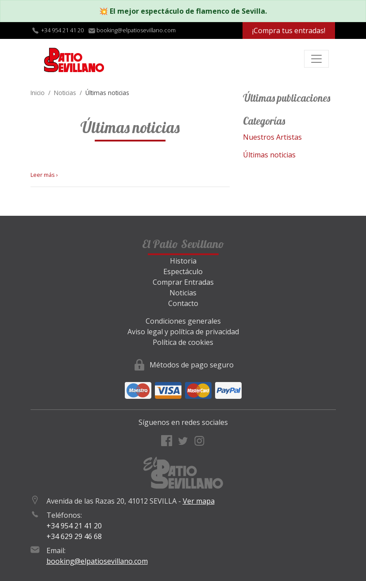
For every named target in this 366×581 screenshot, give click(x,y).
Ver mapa (199, 501)
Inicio (38, 92)
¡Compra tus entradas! (288, 30)
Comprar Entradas (183, 282)
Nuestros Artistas (272, 137)
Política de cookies (183, 342)
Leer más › (44, 175)
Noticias (65, 92)
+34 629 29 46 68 (74, 536)
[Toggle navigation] (316, 59)
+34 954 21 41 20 (62, 30)
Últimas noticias (269, 155)
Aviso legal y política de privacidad (183, 331)
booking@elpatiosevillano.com (97, 561)
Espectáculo (183, 271)
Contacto (183, 303)
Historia (183, 261)
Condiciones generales (183, 321)
